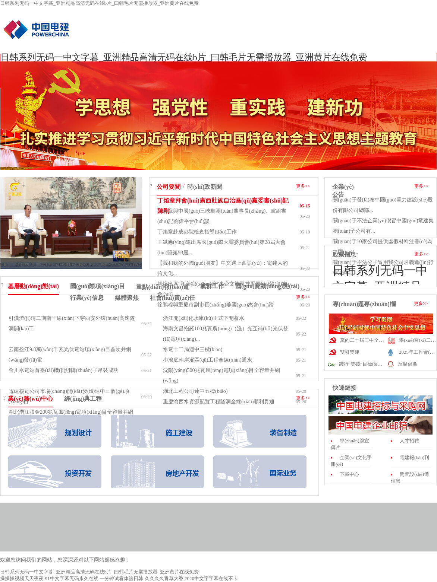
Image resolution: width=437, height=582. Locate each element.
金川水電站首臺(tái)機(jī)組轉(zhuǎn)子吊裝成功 (64, 370)
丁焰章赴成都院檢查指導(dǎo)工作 (197, 232)
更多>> (303, 186)
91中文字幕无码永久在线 (71, 578)
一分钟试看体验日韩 (121, 578)
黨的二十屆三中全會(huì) (366, 340)
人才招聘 (409, 440)
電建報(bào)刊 (414, 457)
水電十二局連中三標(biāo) (192, 349)
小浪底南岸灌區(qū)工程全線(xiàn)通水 (207, 360)
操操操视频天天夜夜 (22, 578)
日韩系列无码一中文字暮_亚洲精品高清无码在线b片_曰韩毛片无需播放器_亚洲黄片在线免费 (99, 3)
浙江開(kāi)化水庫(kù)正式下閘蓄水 (203, 318)
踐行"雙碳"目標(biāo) (361, 364)
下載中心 (349, 474)
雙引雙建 (349, 352)
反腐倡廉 (407, 364)
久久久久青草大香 (164, 578)
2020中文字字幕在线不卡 (211, 578)
